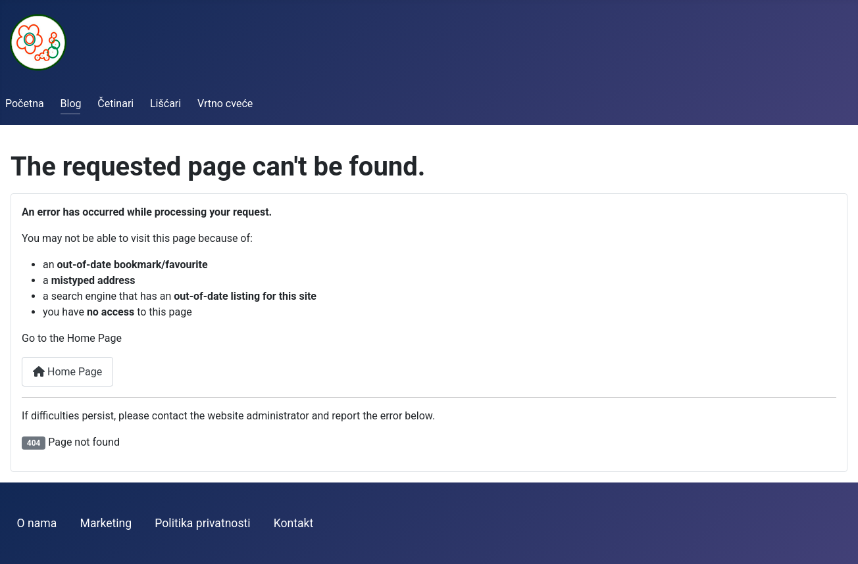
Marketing (106, 523)
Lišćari (165, 103)
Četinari (115, 103)
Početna (24, 103)
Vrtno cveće (225, 103)
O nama (37, 523)
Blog (71, 103)
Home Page (67, 371)
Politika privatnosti (202, 523)
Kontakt (294, 523)
